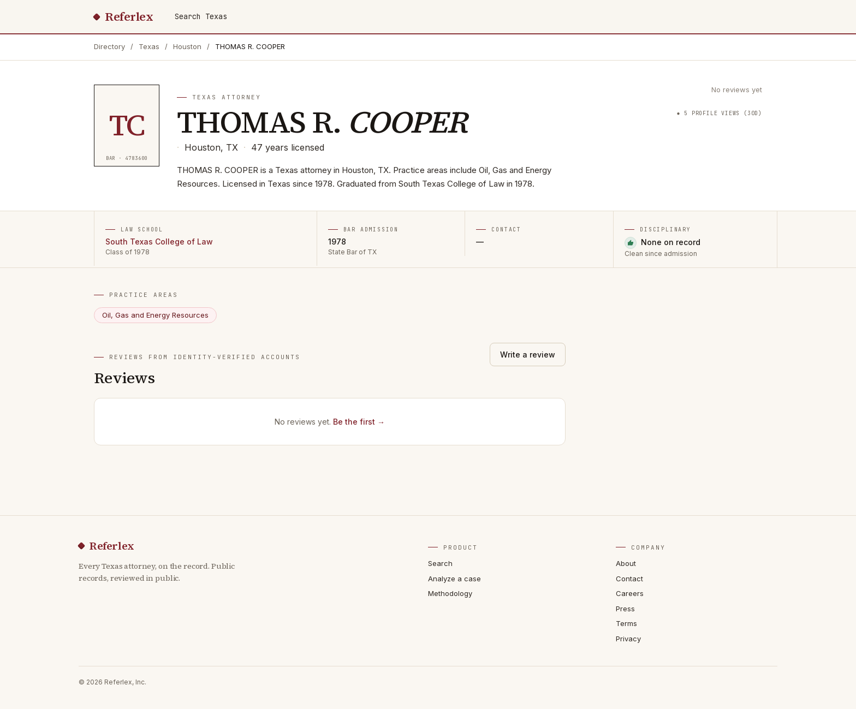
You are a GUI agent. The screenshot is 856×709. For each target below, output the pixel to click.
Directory (109, 46)
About (626, 563)
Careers (630, 593)
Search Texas (201, 16)
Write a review (527, 354)
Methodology (450, 593)
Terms (626, 623)
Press (625, 608)
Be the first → (359, 421)
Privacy (628, 638)
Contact (629, 578)
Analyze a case (454, 578)
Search (440, 563)
